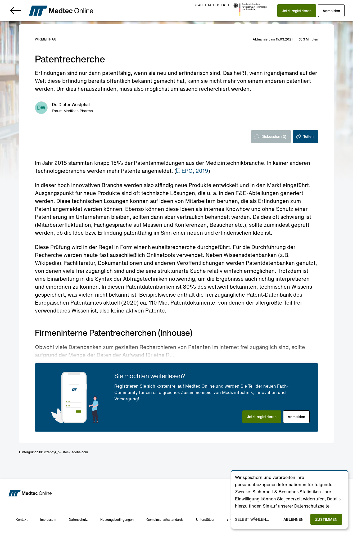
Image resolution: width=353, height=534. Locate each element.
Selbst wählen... (252, 519)
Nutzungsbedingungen (117, 519)
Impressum (48, 519)
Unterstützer (205, 519)
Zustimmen (326, 519)
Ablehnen (293, 519)
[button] (296, 10)
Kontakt (22, 519)
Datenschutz (78, 519)
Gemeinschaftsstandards (164, 519)
